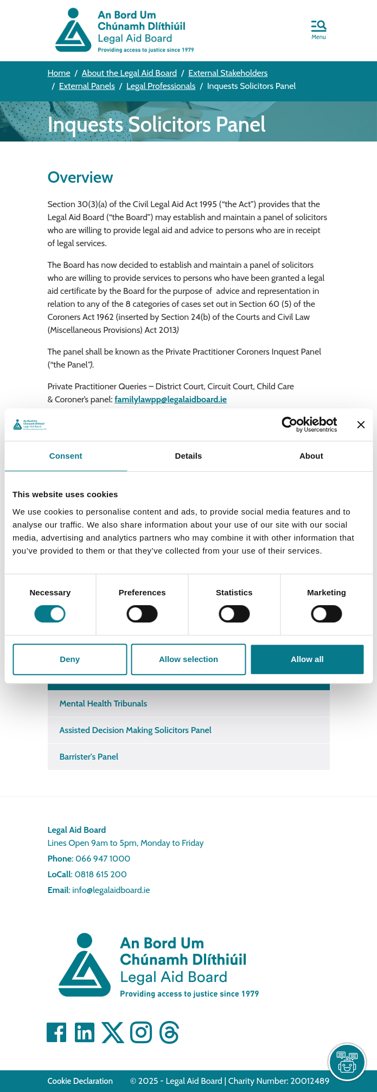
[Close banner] (361, 424)
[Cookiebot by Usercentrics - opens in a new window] (289, 424)
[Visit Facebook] (56, 1032)
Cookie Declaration (80, 1081)
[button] (319, 30)
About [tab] (311, 455)
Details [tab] (188, 455)
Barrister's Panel (89, 756)
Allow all (307, 659)
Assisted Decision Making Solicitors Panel (136, 730)
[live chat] (347, 1062)
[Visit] (141, 1032)
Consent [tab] (65, 455)
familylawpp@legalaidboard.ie (170, 399)
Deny (70, 659)
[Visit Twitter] (113, 1032)
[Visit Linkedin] (84, 1032)
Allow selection (188, 659)
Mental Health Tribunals (104, 703)
